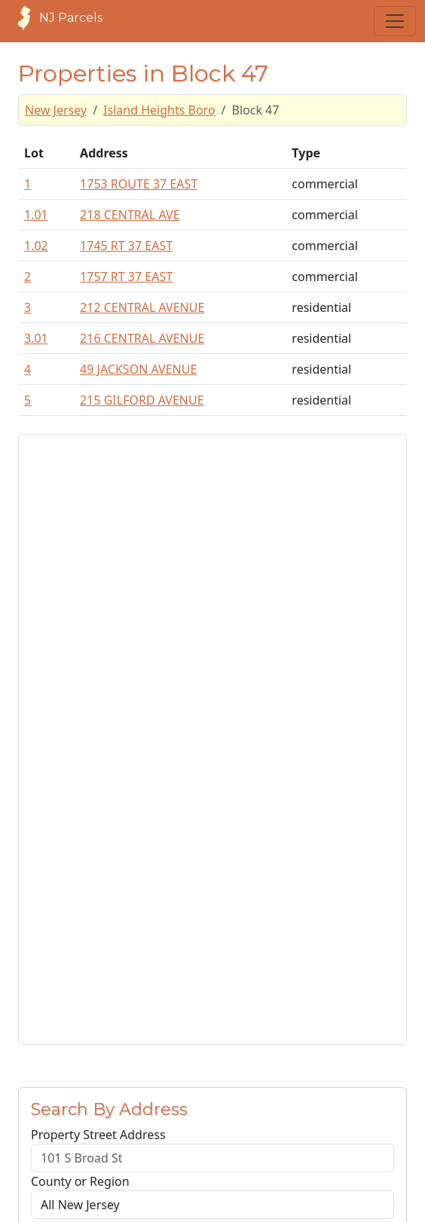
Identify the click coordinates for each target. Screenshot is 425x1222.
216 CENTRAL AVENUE (142, 338)
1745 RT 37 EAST (126, 245)
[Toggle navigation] (395, 21)
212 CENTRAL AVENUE (142, 307)
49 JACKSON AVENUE (138, 369)
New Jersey (56, 110)
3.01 (36, 338)
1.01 (36, 214)
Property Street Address (98, 1134)
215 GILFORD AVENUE (142, 400)
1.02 (36, 245)
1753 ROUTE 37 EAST (138, 184)
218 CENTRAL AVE (129, 214)
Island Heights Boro (159, 110)
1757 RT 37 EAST (126, 276)
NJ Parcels (55, 18)
